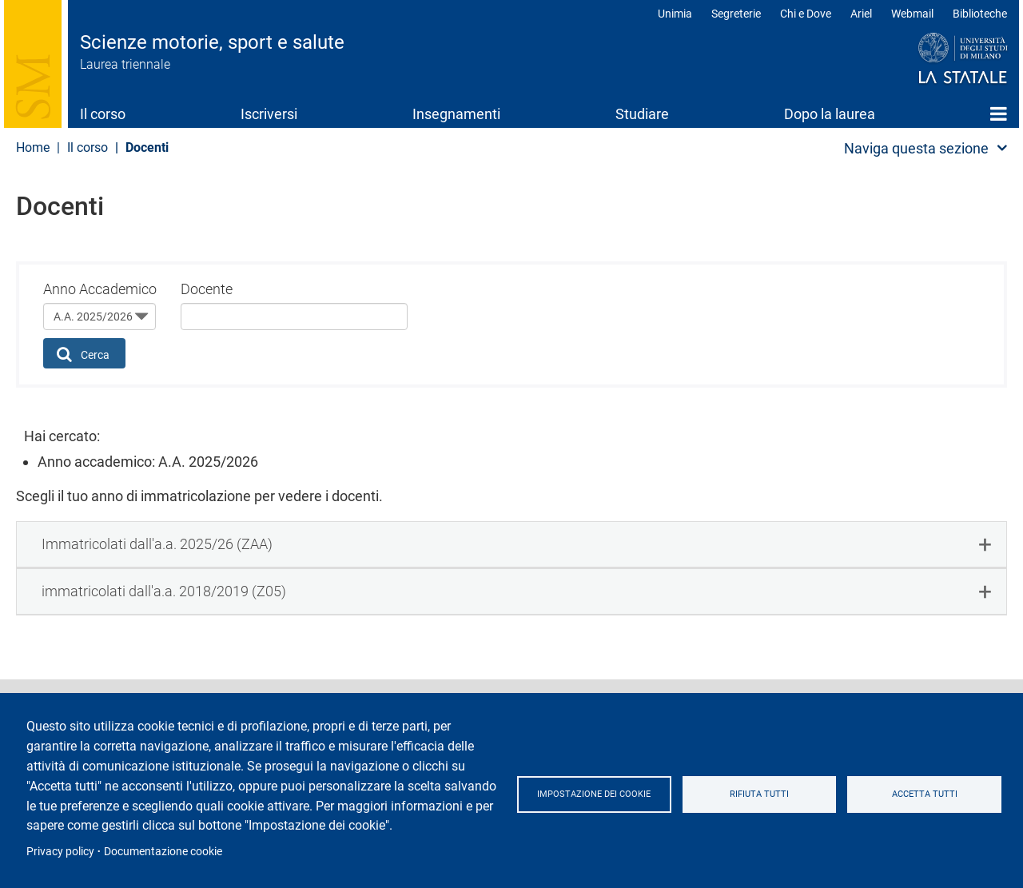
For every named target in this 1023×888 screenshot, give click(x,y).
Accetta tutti (927, 794)
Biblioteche (980, 13)
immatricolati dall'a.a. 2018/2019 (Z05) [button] (164, 591)
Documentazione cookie (163, 851)
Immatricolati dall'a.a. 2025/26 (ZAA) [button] (157, 544)
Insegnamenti (456, 114)
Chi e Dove (805, 13)
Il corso (102, 114)
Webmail (912, 13)
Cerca (83, 354)
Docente (207, 289)
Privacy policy (60, 851)
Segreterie (736, 13)
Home (998, 113)
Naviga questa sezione (916, 148)
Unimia (675, 13)
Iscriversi (269, 114)
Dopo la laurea (829, 114)
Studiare (642, 114)
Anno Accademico (100, 289)
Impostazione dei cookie (599, 794)
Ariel (861, 13)
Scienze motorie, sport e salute (212, 42)
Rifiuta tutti (766, 794)
